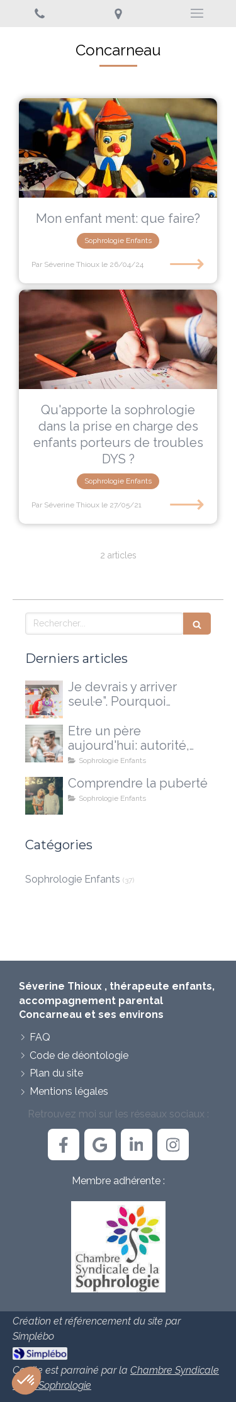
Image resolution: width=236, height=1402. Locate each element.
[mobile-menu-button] (196, 13)
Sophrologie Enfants (72, 879)
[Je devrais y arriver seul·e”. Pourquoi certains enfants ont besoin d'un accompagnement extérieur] (44, 699)
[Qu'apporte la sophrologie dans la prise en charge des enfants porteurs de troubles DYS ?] (118, 339)
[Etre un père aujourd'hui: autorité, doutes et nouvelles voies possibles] (44, 743)
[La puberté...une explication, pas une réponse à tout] (44, 796)
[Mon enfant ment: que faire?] (118, 148)
